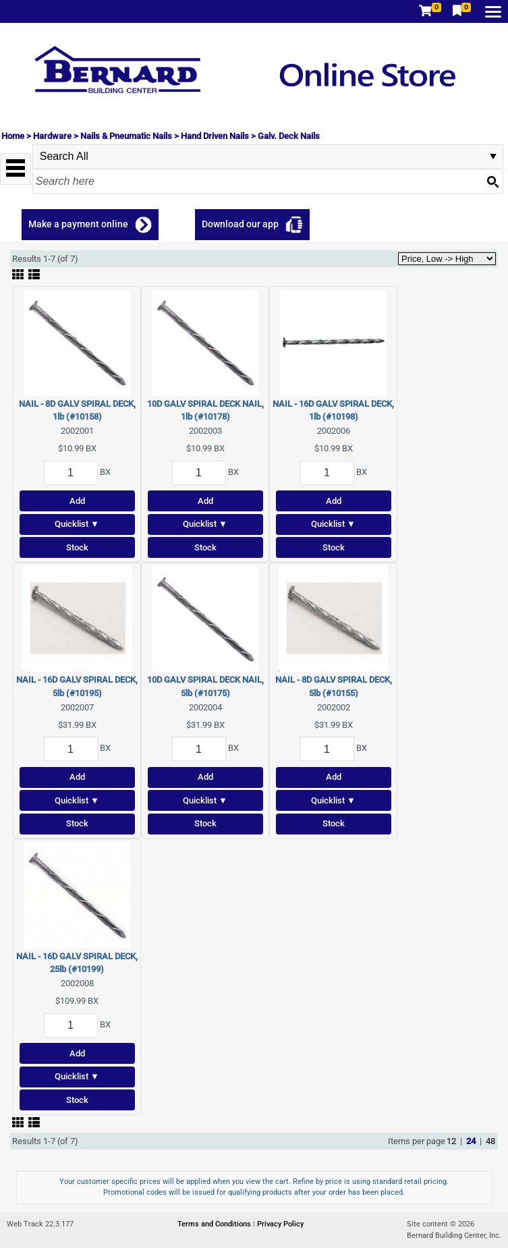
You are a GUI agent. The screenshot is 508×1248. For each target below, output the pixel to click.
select (493, 156)
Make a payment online (78, 224)
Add (77, 501)
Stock (77, 547)
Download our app (240, 224)
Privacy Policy (280, 1224)
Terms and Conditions (215, 1224)
